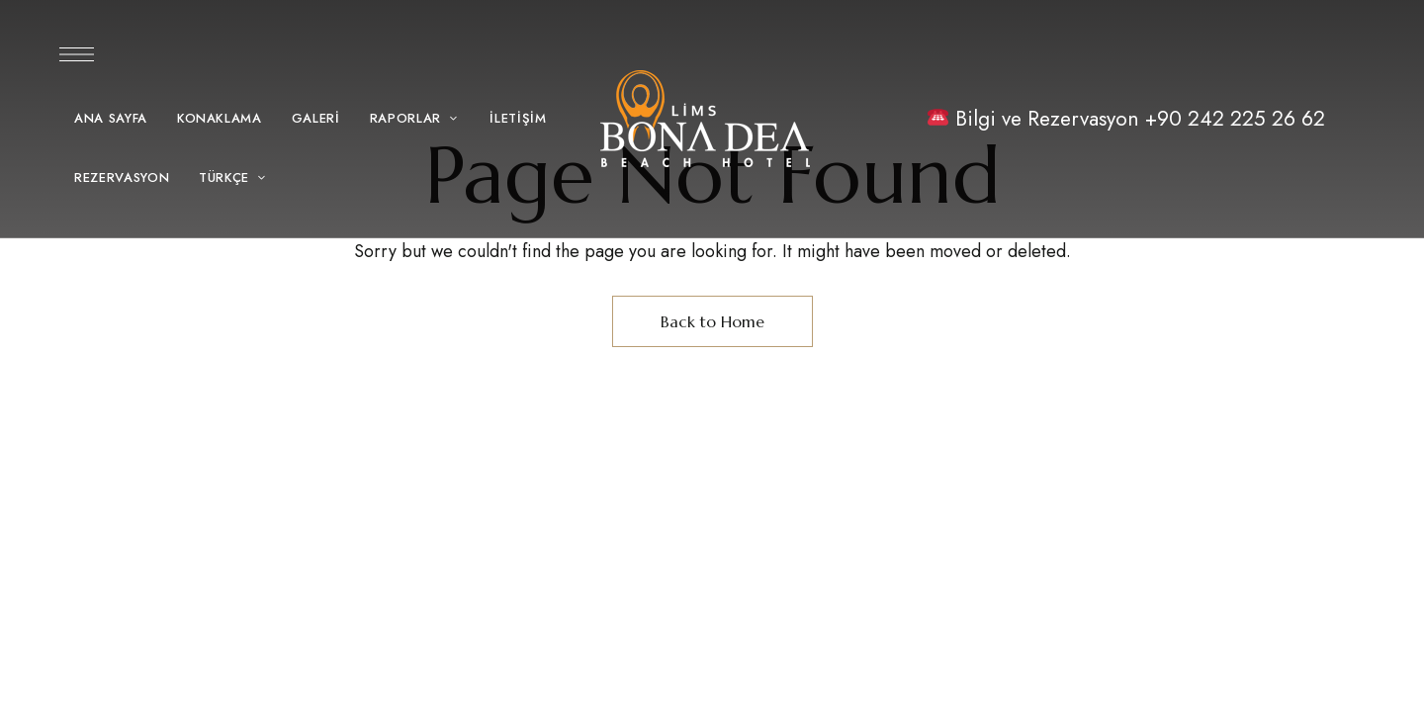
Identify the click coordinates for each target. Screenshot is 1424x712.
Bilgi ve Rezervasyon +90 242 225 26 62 (1137, 119)
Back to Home (712, 321)
